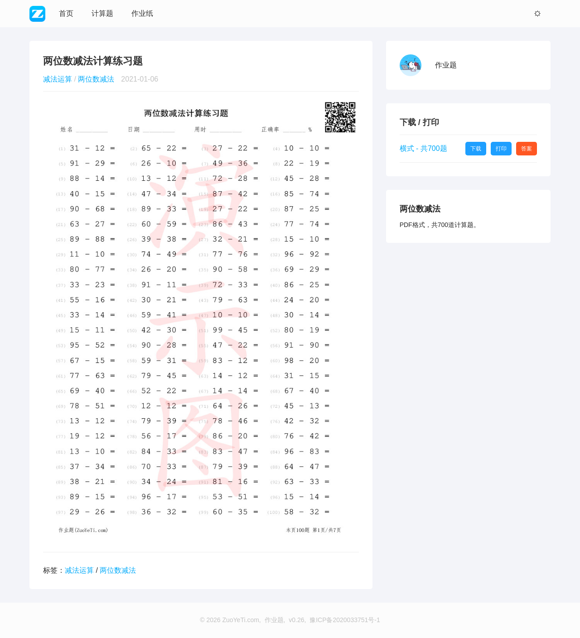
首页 (66, 13)
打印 (501, 148)
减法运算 (57, 79)
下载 (475, 148)
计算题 (102, 13)
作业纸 (142, 13)
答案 (526, 148)
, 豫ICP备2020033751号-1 (342, 620)
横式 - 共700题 (423, 148)
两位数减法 (96, 79)
